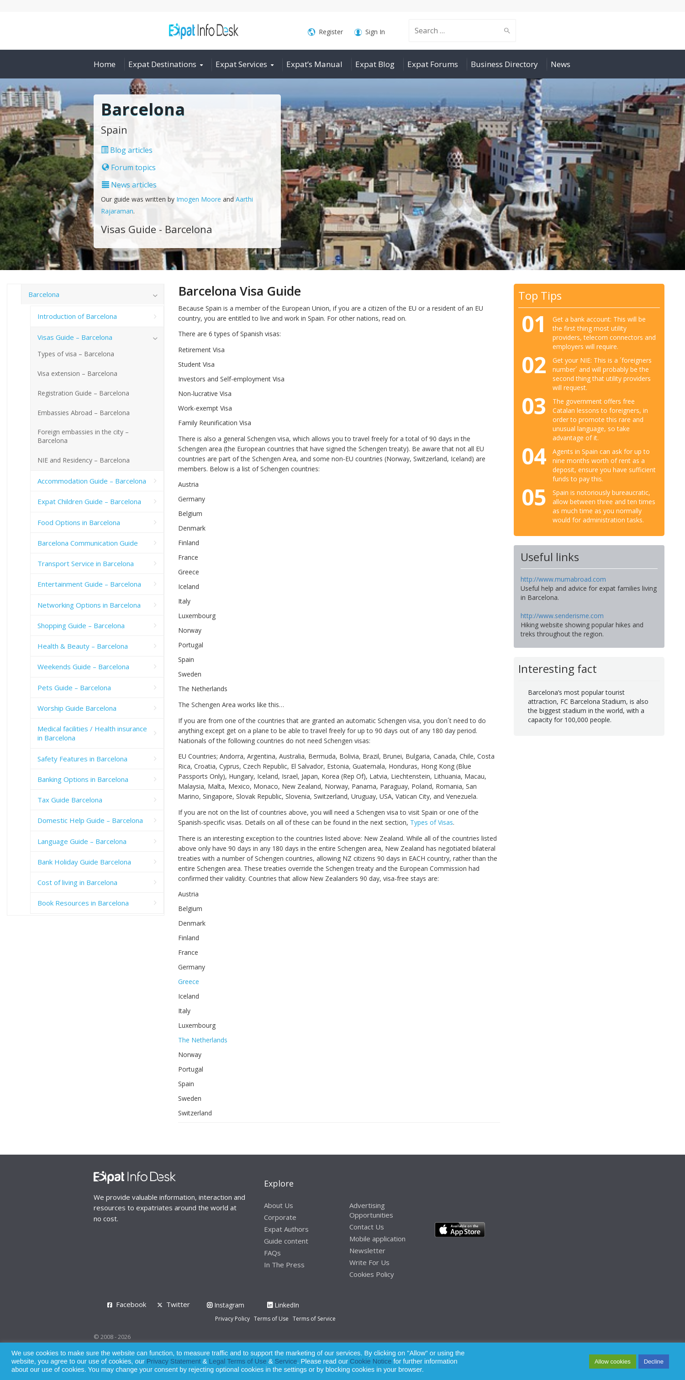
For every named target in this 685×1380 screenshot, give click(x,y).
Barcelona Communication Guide (87, 542)
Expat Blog (375, 64)
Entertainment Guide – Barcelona (89, 583)
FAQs (272, 1252)
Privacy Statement (174, 1361)
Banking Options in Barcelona (82, 779)
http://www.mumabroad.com (563, 579)
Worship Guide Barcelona (76, 708)
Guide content (286, 1240)
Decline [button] (654, 1361)
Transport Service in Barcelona (85, 563)
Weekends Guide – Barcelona (83, 666)
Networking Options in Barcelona (89, 604)
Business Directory (504, 64)
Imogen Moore (198, 199)
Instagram (225, 1305)
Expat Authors (286, 1229)
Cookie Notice (370, 1361)
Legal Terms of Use (238, 1361)
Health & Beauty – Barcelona (82, 646)
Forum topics (129, 167)
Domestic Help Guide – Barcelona (90, 820)
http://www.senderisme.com (562, 615)
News (560, 64)
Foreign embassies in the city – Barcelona (83, 436)
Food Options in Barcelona (78, 522)
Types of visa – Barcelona (75, 353)
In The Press (284, 1264)
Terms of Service (314, 1319)
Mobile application (377, 1238)
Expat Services (241, 64)
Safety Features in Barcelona (82, 758)
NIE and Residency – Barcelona (83, 460)
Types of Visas (431, 822)
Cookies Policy (371, 1274)
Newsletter (367, 1250)
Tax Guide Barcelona (69, 799)
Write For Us (369, 1262)
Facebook (131, 1304)
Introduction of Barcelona (77, 316)
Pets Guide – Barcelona (74, 687)
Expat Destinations (162, 64)
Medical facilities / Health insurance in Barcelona (92, 733)
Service (286, 1361)
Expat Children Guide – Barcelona (89, 501)
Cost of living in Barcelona (77, 882)
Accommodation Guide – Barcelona (91, 480)
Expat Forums (432, 64)
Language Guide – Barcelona (81, 841)
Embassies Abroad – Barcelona (83, 412)
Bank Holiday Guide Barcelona (84, 861)
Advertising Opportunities (371, 1210)
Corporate (280, 1217)
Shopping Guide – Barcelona (81, 625)
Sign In (369, 32)
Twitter (178, 1304)
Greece (188, 981)
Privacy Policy (232, 1319)
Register (325, 32)
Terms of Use (271, 1319)
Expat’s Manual (314, 64)
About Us (278, 1205)
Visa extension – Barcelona (77, 373)
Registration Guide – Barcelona (83, 393)
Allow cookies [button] (613, 1361)
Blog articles (127, 150)
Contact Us (366, 1226)
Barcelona (43, 294)
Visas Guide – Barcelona (74, 337)
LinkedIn (283, 1305)
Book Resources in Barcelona (83, 902)
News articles (129, 185)
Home (105, 64)
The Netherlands (202, 1040)
